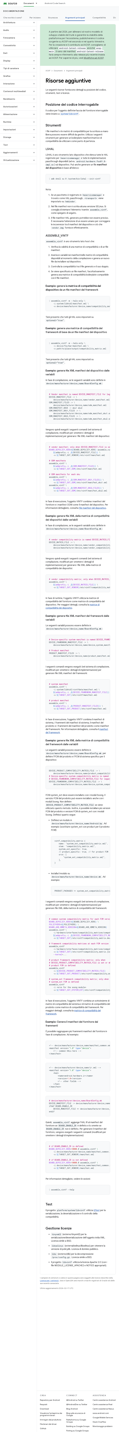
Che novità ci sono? (12, 17)
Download (44, 1409)
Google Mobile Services (103, 1417)
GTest (97, 1210)
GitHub (43, 1428)
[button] (16, 22)
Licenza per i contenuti (49, 1280)
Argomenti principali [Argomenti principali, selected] (75, 17)
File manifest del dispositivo (92, 508)
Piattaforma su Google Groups (76, 1420)
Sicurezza (53, 17)
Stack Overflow (99, 1422)
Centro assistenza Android (104, 1400)
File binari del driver (48, 1424)
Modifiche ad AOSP (93, 58)
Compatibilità (99, 17)
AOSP (48, 71)
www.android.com (101, 1413)
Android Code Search (55, 3)
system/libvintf (69, 114)
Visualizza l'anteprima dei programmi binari (51, 1414)
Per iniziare (35, 17)
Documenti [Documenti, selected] (29, 3)
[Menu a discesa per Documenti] (37, 3)
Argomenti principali (74, 71)
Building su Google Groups (77, 1426)
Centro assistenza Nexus (103, 1409)
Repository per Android (50, 1400)
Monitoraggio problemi (102, 1426)
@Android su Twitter (75, 1400)
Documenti (58, 71)
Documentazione (13, 11)
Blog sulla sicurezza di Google (75, 1414)
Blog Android (72, 1409)
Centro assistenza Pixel (102, 1404)
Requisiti (43, 1404)
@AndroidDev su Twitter (76, 1404)
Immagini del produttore (50, 1419)
